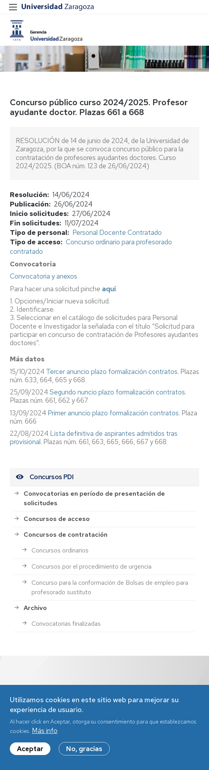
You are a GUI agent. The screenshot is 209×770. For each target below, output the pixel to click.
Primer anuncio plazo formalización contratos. (114, 413)
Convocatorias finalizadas (66, 623)
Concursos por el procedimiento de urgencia (91, 566)
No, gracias (84, 752)
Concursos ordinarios (60, 550)
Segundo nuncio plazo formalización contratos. (118, 392)
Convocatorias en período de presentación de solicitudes (94, 498)
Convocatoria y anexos (43, 276)
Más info (44, 733)
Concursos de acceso (57, 519)
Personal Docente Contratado (117, 232)
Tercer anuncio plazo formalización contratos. (113, 371)
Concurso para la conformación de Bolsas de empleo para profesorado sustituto (109, 587)
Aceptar (30, 752)
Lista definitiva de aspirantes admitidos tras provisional (94, 437)
